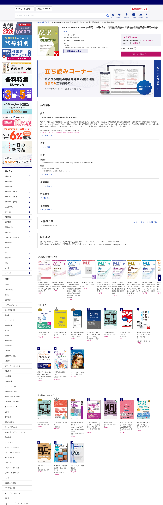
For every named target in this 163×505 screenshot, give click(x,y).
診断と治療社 (9, 422)
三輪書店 (8, 371)
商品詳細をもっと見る (74, 51)
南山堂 (7, 315)
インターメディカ (11, 407)
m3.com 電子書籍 (43, 22)
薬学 (6, 253)
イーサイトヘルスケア (12, 493)
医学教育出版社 (10, 488)
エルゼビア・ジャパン (12, 447)
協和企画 (8, 417)
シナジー (8, 478)
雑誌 (6, 263)
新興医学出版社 (10, 356)
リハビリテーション (12, 237)
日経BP (7, 361)
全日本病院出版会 (11, 391)
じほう (7, 412)
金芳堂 (7, 330)
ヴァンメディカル (11, 427)
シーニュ (8, 463)
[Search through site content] (60, 16)
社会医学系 (9, 207)
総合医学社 (9, 340)
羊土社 (7, 295)
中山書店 (8, 335)
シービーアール (10, 386)
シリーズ (8, 273)
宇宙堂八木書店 (10, 483)
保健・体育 (9, 242)
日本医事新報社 (10, 310)
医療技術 (8, 232)
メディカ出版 (9, 320)
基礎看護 (8, 222)
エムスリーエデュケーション (15, 432)
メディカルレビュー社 (12, 396)
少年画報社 (9, 437)
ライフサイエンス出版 (12, 452)
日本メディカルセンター (13, 366)
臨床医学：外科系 (11, 197)
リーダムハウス (10, 442)
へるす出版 (9, 381)
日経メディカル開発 (12, 468)
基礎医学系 (9, 186)
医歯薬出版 (9, 325)
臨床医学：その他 (11, 202)
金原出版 (8, 300)
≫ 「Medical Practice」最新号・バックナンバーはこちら (60, 131)
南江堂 (7, 498)
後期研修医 (9, 181)
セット (7, 268)
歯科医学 (8, 258)
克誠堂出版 (9, 346)
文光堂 (7, 285)
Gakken (7, 351)
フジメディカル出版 (12, 401)
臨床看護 (8, 217)
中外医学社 (9, 290)
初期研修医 (9, 176)
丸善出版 (8, 376)
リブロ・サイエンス (12, 473)
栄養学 (7, 247)
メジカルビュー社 (11, 305)
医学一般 (8, 212)
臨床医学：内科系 (11, 191)
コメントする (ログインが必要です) (145, 222)
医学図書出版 (9, 457)
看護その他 (9, 227)
